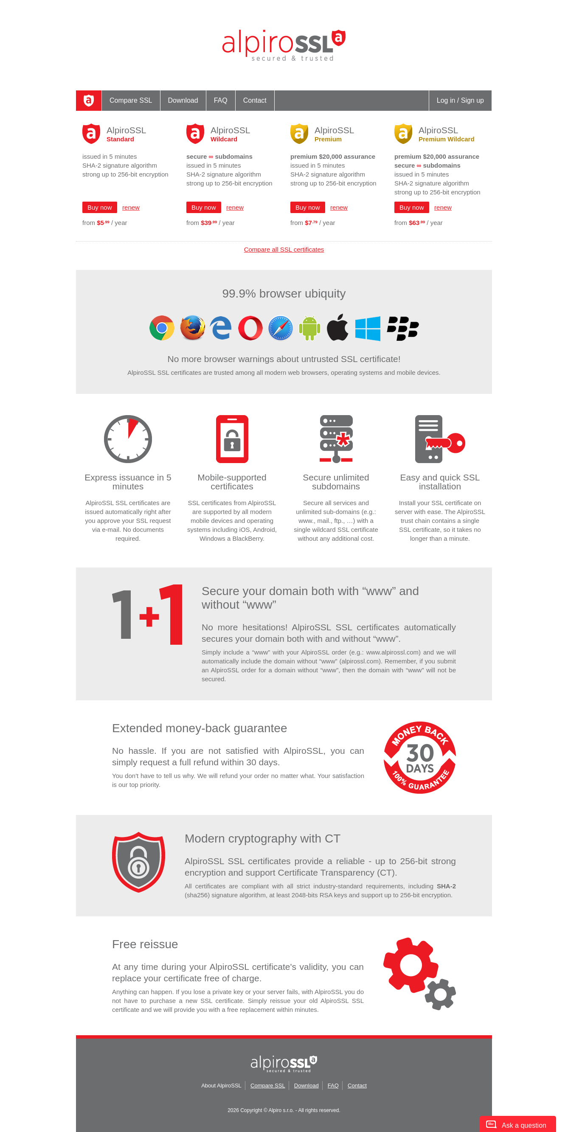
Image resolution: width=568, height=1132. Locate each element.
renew (131, 207)
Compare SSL (131, 100)
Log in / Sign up (460, 100)
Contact (255, 100)
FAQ (221, 100)
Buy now (99, 207)
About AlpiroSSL (221, 1085)
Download (183, 100)
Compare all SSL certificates (284, 249)
